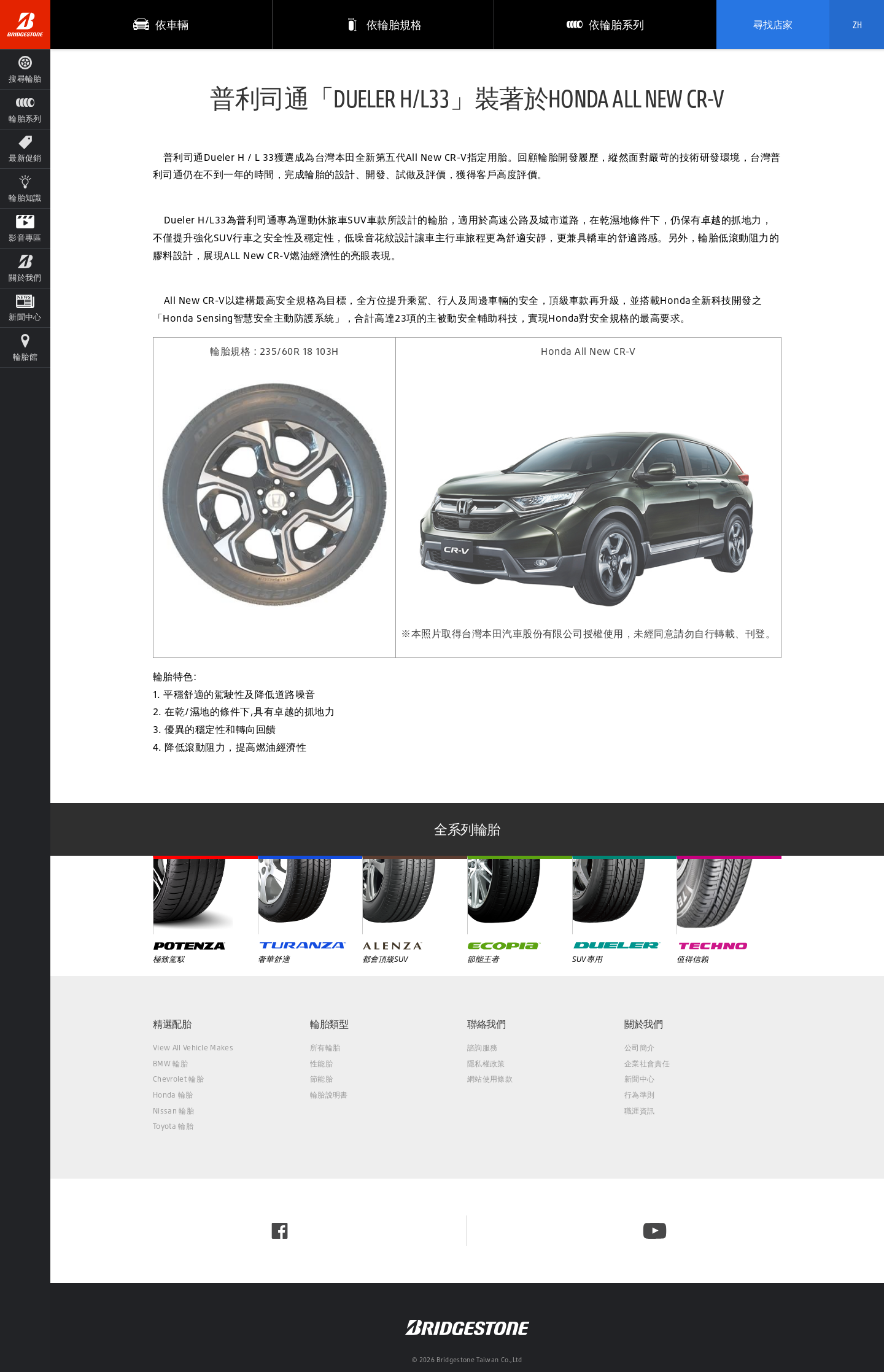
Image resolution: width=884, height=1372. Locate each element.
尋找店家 (773, 24)
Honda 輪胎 (173, 1094)
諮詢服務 (482, 1047)
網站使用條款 (490, 1078)
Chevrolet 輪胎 (178, 1078)
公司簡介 (639, 1047)
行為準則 (639, 1094)
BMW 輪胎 (170, 1063)
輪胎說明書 (329, 1094)
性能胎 (321, 1063)
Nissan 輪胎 (173, 1110)
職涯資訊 (639, 1110)
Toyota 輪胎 (173, 1126)
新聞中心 (639, 1078)
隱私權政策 (486, 1063)
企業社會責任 (647, 1063)
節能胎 (321, 1078)
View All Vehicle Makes (193, 1047)
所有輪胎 (325, 1047)
